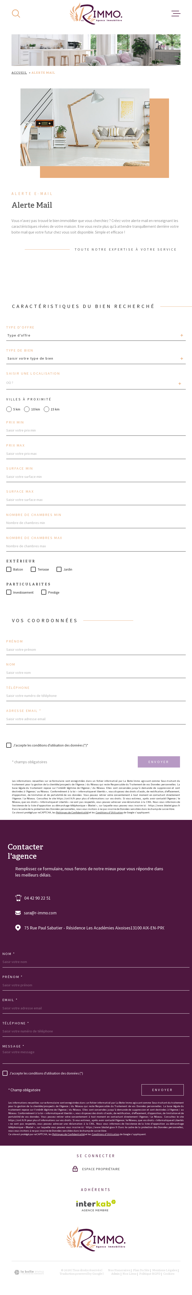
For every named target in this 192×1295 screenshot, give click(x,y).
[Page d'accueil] (96, 14)
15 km (55, 409)
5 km (16, 409)
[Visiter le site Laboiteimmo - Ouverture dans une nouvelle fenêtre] (29, 1272)
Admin (115, 1274)
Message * (13, 1046)
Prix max (15, 445)
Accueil (19, 73)
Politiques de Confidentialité (72, 812)
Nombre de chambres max (34, 537)
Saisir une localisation (33, 373)
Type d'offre (20, 327)
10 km (35, 409)
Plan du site (141, 1270)
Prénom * (12, 977)
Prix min (15, 422)
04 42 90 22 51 (37, 898)
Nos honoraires (119, 1270)
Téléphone (18, 687)
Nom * (8, 953)
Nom (11, 664)
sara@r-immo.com (40, 913)
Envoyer (158, 762)
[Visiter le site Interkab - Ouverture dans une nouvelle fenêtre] (96, 1205)
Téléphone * (16, 1023)
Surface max (20, 491)
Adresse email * (24, 710)
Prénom (14, 641)
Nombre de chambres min (34, 514)
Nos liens (129, 1274)
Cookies (168, 1274)
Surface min (19, 468)
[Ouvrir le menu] (176, 13)
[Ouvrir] (16, 13)
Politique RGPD (149, 1274)
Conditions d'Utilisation (109, 812)
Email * (10, 1000)
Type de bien (20, 350)
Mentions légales (164, 1270)
